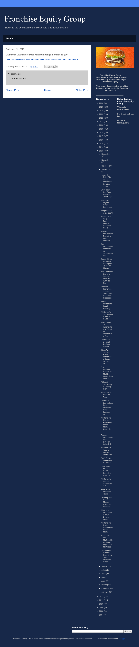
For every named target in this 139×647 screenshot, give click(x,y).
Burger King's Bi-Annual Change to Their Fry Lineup (106, 263)
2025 (101, 107)
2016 (101, 140)
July (103, 570)
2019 (101, 129)
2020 (101, 125)
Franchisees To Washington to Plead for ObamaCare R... (106, 329)
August (104, 566)
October (105, 166)
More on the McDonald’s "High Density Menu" (106, 514)
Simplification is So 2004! (107, 212)
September (106, 169)
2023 (101, 114)
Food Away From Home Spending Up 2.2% (106, 470)
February (105, 588)
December (105, 154)
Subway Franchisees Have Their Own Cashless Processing (106, 292)
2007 (101, 615)
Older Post (82, 90)
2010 (101, 604)
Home (9, 38)
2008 (101, 611)
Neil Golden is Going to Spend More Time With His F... (107, 277)
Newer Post (12, 90)
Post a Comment (19, 78)
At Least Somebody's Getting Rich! (107, 385)
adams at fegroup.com (123, 122)
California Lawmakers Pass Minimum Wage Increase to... (107, 407)
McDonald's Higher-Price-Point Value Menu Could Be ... (106, 425)
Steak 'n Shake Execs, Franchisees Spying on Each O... (106, 357)
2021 (101, 121)
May (103, 577)
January (105, 592)
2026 (101, 103)
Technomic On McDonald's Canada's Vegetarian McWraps (107, 541)
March (104, 585)
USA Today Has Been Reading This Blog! (106, 193)
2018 (101, 132)
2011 (101, 600)
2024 (101, 110)
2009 (101, 607)
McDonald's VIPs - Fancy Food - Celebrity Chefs (106, 222)
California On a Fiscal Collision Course (106, 343)
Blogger (122, 639)
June (103, 574)
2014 (101, 147)
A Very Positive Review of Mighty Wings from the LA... (107, 373)
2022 (101, 118)
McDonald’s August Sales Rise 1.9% (106, 482)
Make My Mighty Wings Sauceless (106, 203)
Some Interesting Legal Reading (106, 305)
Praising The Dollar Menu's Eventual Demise (106, 502)
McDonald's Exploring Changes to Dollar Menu (107, 527)
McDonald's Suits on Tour (106, 394)
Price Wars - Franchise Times (106, 491)
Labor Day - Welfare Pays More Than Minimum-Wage (106, 556)
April (103, 581)
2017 (101, 136)
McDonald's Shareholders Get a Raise (107, 315)
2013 (101, 151)
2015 (101, 143)
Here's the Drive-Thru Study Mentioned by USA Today (106, 180)
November (105, 160)
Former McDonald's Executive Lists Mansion (107, 235)
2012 (101, 596)
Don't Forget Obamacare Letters (106, 460)
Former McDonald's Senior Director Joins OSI (107, 439)
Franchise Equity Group (45, 19)
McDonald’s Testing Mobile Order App (106, 451)
